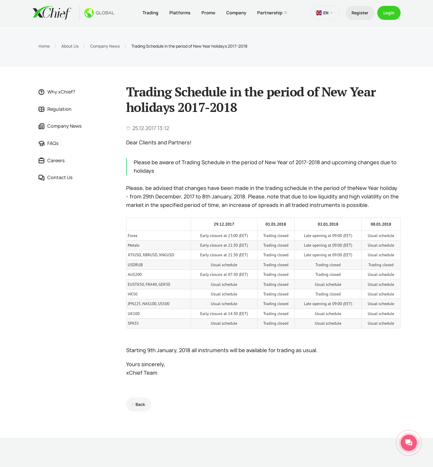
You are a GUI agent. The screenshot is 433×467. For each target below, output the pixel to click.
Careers (52, 160)
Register (360, 12)
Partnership (269, 13)
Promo (208, 13)
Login (388, 12)
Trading (150, 13)
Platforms (179, 13)
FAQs (48, 143)
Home (44, 46)
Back (140, 404)
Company (236, 13)
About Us (70, 46)
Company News (105, 46)
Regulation (55, 109)
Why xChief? (57, 92)
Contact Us (55, 177)
